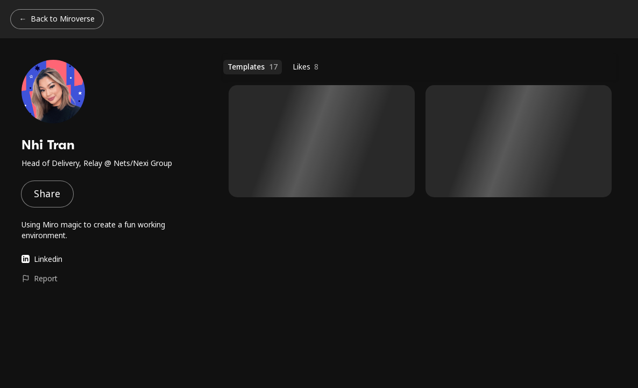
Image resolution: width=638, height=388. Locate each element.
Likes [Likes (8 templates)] (306, 66)
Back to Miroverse (63, 18)
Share (47, 193)
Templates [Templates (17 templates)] (253, 66)
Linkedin (42, 259)
